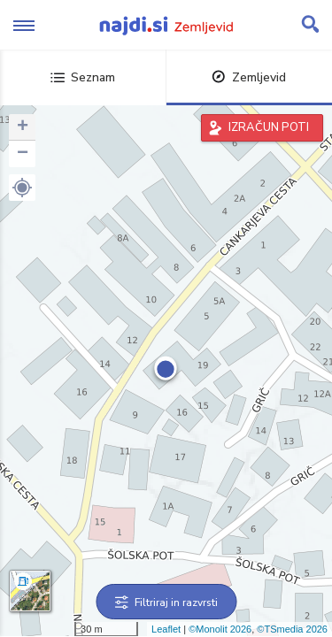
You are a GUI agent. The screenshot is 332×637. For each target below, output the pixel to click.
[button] (22, 187)
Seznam (82, 77)
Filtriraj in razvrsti (166, 602)
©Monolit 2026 (220, 629)
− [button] (22, 154)
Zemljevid (249, 77)
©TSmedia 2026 (292, 629)
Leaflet (166, 629)
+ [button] (22, 127)
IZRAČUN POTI (268, 127)
